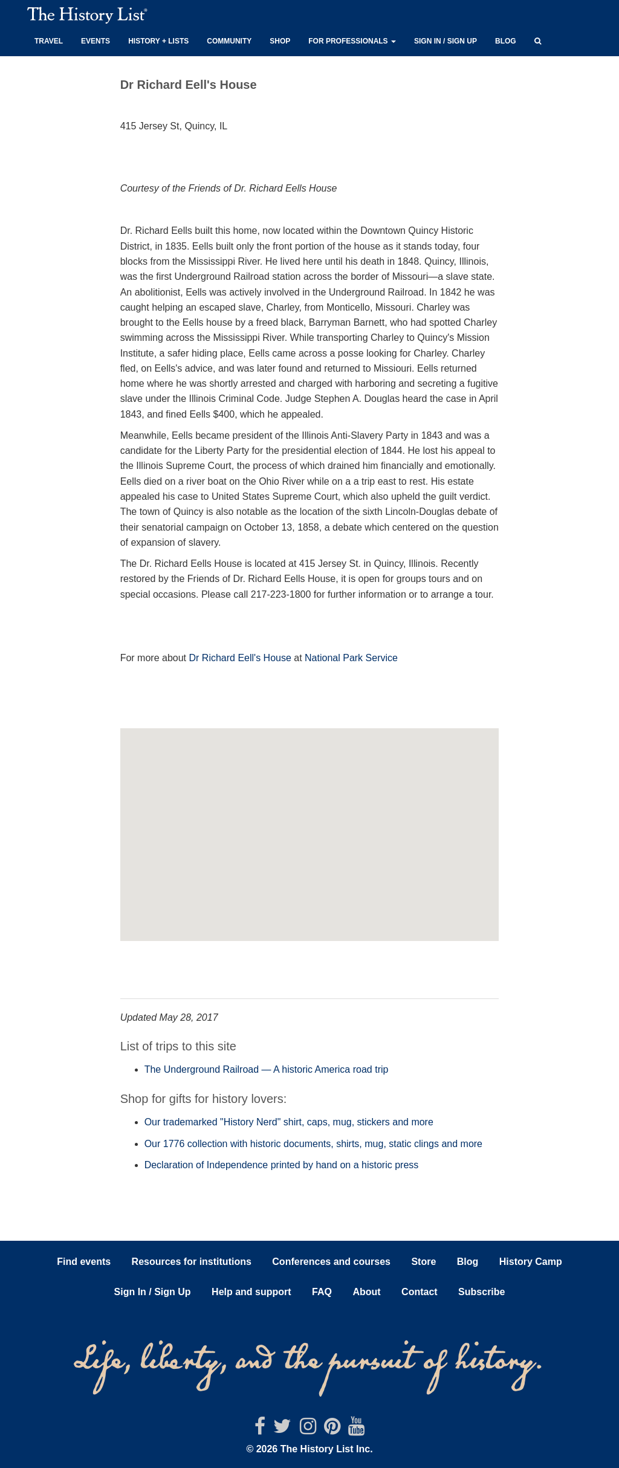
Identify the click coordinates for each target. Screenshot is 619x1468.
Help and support (251, 1292)
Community (229, 41)
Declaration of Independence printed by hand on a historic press (281, 1165)
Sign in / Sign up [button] (445, 41)
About (366, 1292)
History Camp (530, 1261)
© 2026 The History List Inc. (309, 1449)
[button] (537, 39)
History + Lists (158, 41)
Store (423, 1261)
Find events (84, 1261)
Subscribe (481, 1292)
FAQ (322, 1292)
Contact (419, 1292)
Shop (280, 41)
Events (95, 41)
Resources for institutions (191, 1261)
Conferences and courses (331, 1261)
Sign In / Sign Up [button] (152, 1292)
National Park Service (351, 658)
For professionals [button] (352, 41)
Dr (194, 658)
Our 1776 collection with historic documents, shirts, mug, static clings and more (313, 1144)
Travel (48, 41)
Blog (505, 41)
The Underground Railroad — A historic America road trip (266, 1069)
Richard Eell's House (245, 658)
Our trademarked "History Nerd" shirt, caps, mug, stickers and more (288, 1122)
